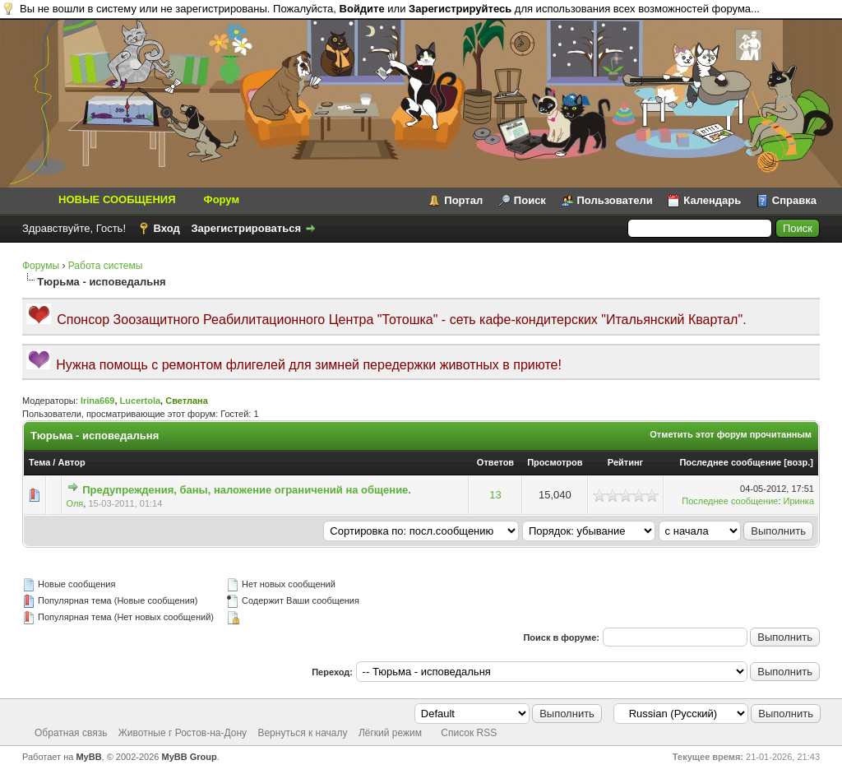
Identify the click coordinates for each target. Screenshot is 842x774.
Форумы (40, 265)
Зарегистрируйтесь (460, 8)
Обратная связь (71, 733)
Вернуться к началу (302, 733)
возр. (798, 462)
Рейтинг (625, 462)
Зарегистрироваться (246, 228)
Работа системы (105, 265)
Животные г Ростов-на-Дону (182, 733)
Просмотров (554, 462)
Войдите (362, 8)
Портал (463, 200)
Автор (71, 462)
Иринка (799, 501)
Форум (221, 199)
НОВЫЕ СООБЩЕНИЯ (117, 199)
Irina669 (98, 401)
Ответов (495, 462)
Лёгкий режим (390, 733)
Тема (39, 462)
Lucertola (140, 401)
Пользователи (615, 200)
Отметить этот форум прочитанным (731, 434)
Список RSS (469, 733)
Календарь (712, 200)
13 (495, 495)
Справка (794, 200)
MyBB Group (189, 757)
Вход (167, 228)
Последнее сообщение (730, 462)
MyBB (88, 757)
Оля (75, 503)
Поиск (530, 200)
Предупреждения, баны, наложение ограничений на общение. (246, 490)
